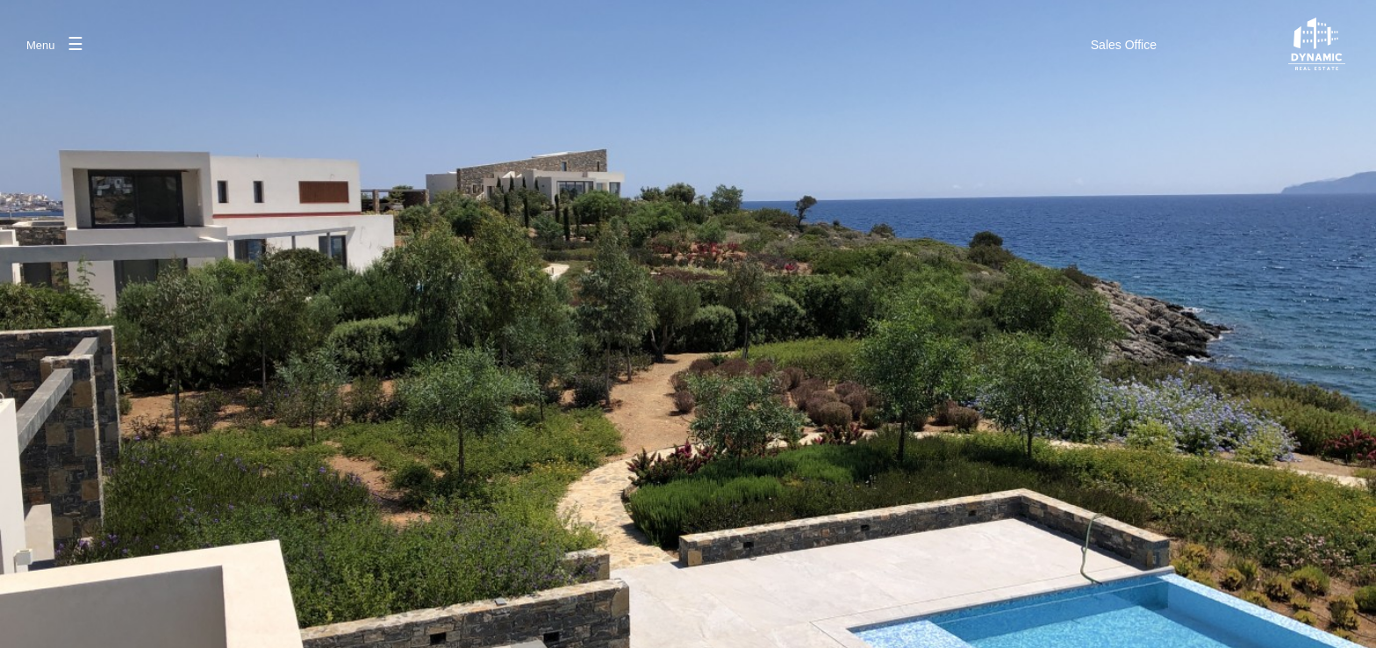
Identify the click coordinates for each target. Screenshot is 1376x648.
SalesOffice (1124, 45)
